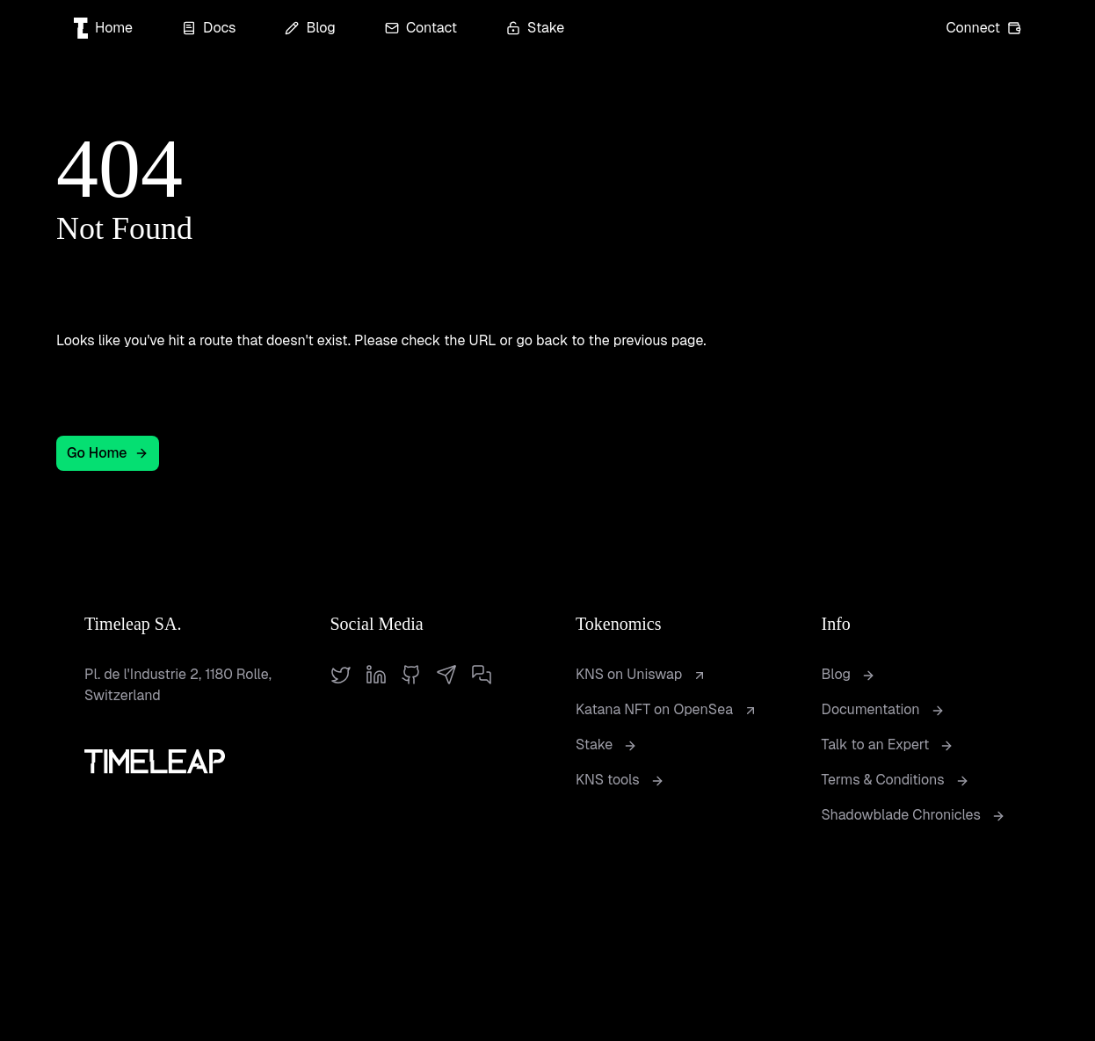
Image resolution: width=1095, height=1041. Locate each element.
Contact (421, 27)
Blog (310, 27)
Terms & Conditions (895, 779)
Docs (209, 27)
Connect (983, 27)
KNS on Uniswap (641, 674)
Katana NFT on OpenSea (667, 709)
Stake (535, 27)
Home (103, 28)
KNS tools (620, 779)
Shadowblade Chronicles (913, 815)
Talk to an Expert (888, 744)
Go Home (108, 453)
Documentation (883, 709)
